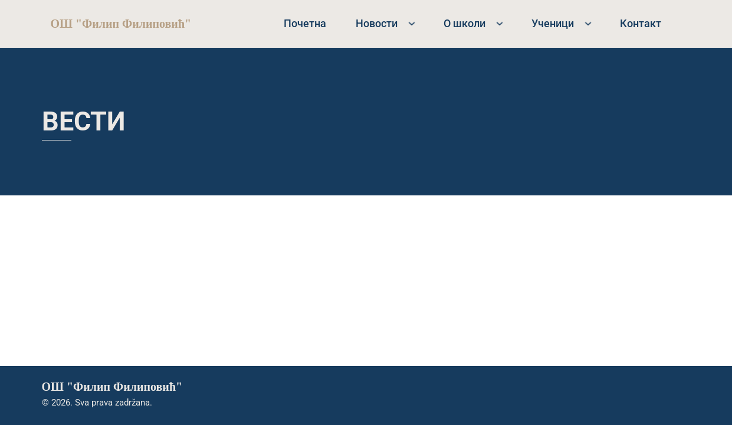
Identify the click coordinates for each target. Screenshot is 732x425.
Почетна (305, 23)
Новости (377, 23)
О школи (464, 23)
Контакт (640, 23)
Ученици (552, 23)
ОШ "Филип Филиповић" (121, 24)
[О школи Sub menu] (499, 23)
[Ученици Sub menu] (588, 23)
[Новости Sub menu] (411, 23)
